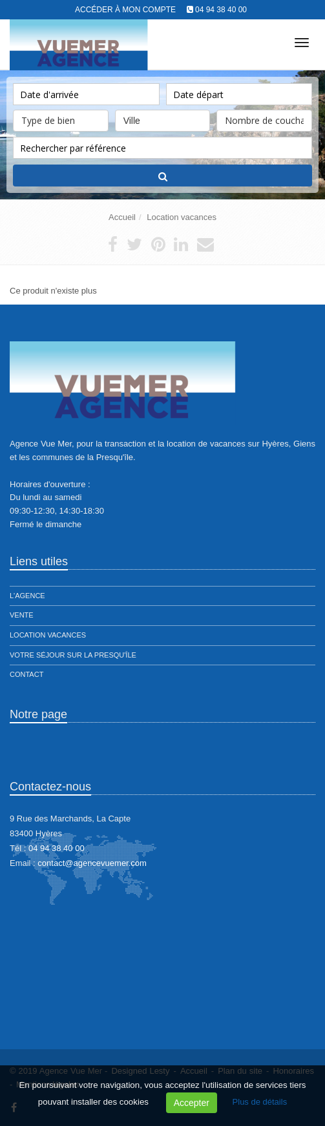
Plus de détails (260, 1102)
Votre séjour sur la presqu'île (73, 655)
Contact (26, 674)
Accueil (122, 217)
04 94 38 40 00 (221, 9)
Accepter (191, 1103)
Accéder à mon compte (125, 9)
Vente (22, 615)
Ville (162, 118)
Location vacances (181, 217)
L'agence (27, 595)
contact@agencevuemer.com (92, 863)
